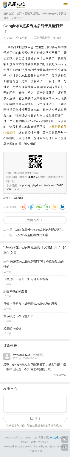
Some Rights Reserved (34, 442)
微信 (39, 207)
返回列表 (33, 220)
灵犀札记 (43, 437)
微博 (23, 207)
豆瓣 (47, 207)
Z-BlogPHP (24, 446)
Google (18, 197)
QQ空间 (54, 207)
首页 (19, 13)
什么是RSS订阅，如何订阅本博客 (25, 279)
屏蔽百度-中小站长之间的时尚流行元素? (42, 229)
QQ (31, 207)
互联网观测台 (32, 13)
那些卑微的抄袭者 (15, 291)
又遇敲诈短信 (12, 328)
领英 (62, 207)
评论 (38, 418)
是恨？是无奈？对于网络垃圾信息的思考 (30, 303)
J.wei (10, 37)
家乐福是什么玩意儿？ (18, 316)
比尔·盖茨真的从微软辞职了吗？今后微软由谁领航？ (33, 264)
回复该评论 (60, 374)
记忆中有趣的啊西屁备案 (31, 235)
